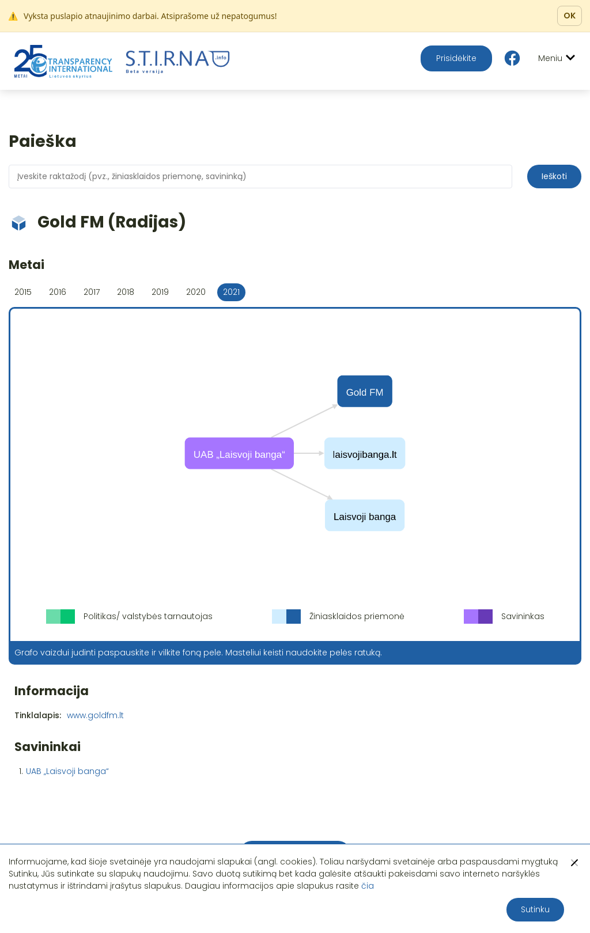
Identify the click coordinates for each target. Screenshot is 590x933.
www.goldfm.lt (95, 715)
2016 (57, 292)
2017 (92, 292)
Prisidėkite (456, 58)
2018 (125, 292)
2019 (160, 292)
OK (569, 15)
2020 (196, 292)
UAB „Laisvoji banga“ (67, 771)
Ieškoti (554, 176)
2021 (231, 292)
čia (367, 886)
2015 (23, 292)
